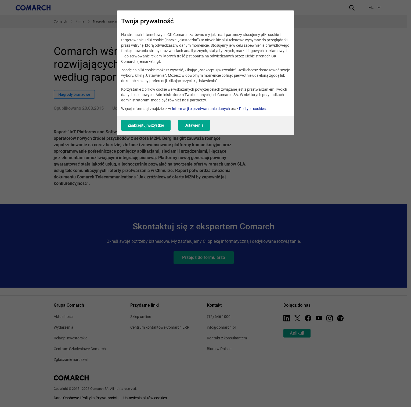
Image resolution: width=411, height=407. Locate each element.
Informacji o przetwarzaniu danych (201, 109)
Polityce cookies (252, 109)
